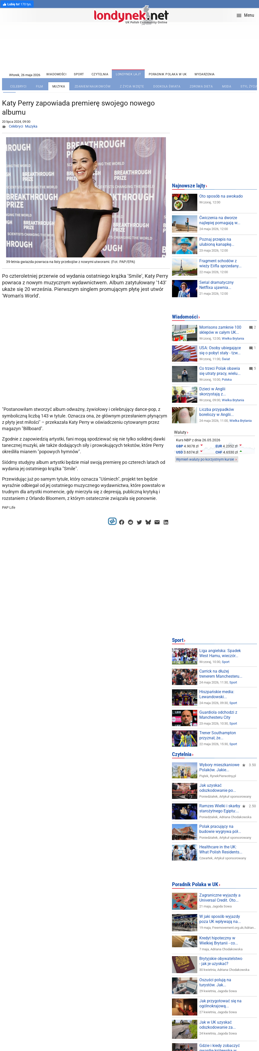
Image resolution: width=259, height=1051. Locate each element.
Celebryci (16, 126)
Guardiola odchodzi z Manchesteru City (218, 715)
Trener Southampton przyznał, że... (217, 735)
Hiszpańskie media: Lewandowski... (216, 694)
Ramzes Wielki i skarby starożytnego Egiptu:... (219, 808)
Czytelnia (181, 754)
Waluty (180, 432)
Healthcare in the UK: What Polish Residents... (220, 849)
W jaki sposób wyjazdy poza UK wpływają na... (220, 919)
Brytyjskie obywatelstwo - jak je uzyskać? (220, 961)
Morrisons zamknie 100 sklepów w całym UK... (220, 330)
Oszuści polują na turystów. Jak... (215, 982)
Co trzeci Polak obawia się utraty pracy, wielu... (220, 371)
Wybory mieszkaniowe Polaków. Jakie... (219, 767)
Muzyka (31, 126)
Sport (177, 640)
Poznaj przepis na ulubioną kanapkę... (216, 242)
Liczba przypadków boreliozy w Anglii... (216, 412)
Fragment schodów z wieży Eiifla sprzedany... (220, 263)
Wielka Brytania (233, 338)
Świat (226, 359)
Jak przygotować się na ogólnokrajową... (220, 1003)
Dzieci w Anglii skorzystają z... (212, 391)
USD (179, 452)
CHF (218, 452)
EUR (218, 446)
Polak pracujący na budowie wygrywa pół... (220, 829)
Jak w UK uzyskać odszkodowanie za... (217, 1025)
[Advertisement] (87, 363)
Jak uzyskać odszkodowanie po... (217, 788)
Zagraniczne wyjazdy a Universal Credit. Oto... (220, 898)
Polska (227, 379)
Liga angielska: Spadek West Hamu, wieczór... (220, 653)
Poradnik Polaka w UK (195, 884)
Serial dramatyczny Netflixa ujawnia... (216, 285)
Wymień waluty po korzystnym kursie (205, 459)
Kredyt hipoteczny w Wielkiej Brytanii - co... (218, 940)
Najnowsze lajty (188, 186)
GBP (179, 446)
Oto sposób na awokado (221, 196)
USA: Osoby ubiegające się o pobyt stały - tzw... (220, 350)
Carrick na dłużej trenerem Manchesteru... (220, 674)
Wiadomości (185, 317)
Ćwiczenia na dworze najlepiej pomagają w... (219, 220)
